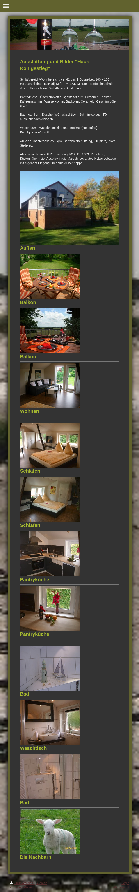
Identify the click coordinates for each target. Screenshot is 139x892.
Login (125, 883)
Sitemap (41, 883)
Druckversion (22, 883)
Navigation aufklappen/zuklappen (69, 6)
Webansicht (121, 887)
